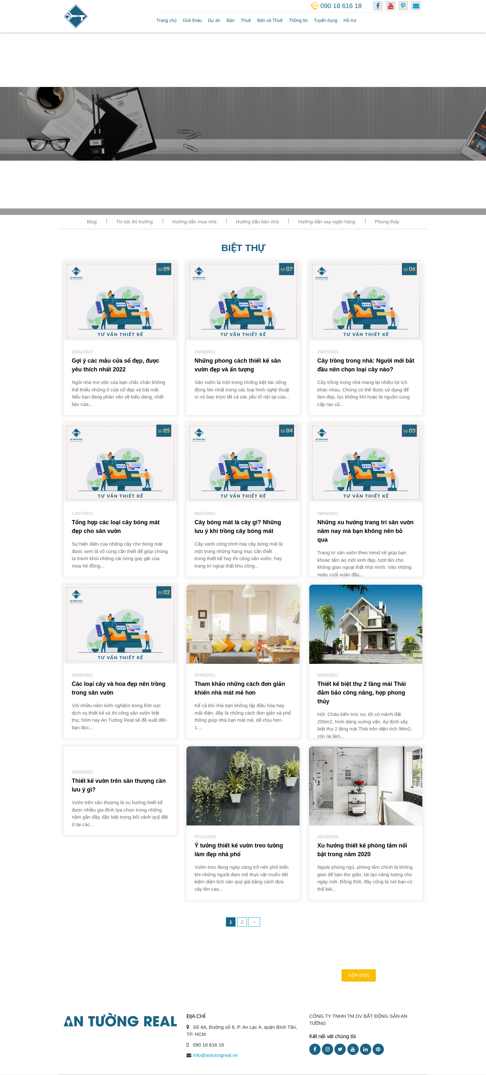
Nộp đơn (358, 975)
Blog (92, 221)
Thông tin (298, 20)
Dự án (214, 20)
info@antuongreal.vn (215, 1055)
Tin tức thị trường (134, 221)
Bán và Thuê (270, 20)
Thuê (246, 20)
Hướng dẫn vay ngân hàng (326, 221)
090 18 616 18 (341, 5)
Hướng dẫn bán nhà (257, 221)
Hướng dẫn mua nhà (194, 221)
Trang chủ (166, 20)
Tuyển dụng (325, 20)
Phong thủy (387, 221)
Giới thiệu (192, 20)
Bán (231, 20)
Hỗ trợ (349, 20)
